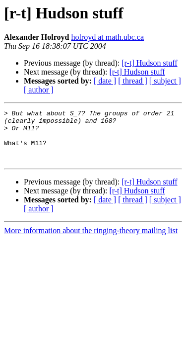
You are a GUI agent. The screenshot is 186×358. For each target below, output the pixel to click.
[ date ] (105, 81)
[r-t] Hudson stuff (149, 63)
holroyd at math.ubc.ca (107, 37)
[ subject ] (165, 81)
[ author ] (39, 90)
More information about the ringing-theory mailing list (91, 241)
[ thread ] (132, 81)
